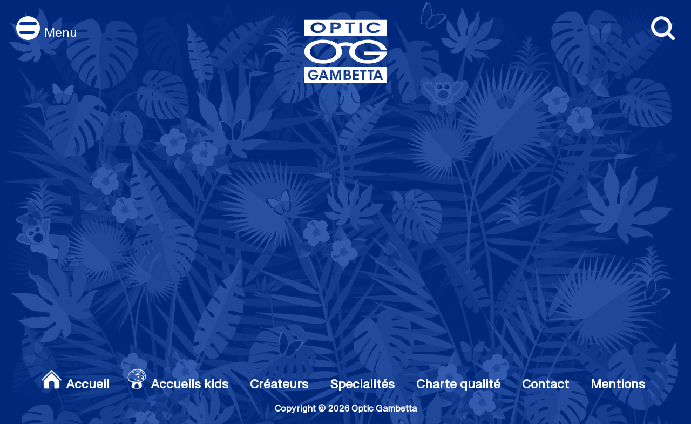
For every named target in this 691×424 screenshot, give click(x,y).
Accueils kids (189, 383)
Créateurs (279, 383)
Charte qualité (458, 383)
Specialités (362, 383)
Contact (545, 383)
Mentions (618, 383)
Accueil (88, 383)
